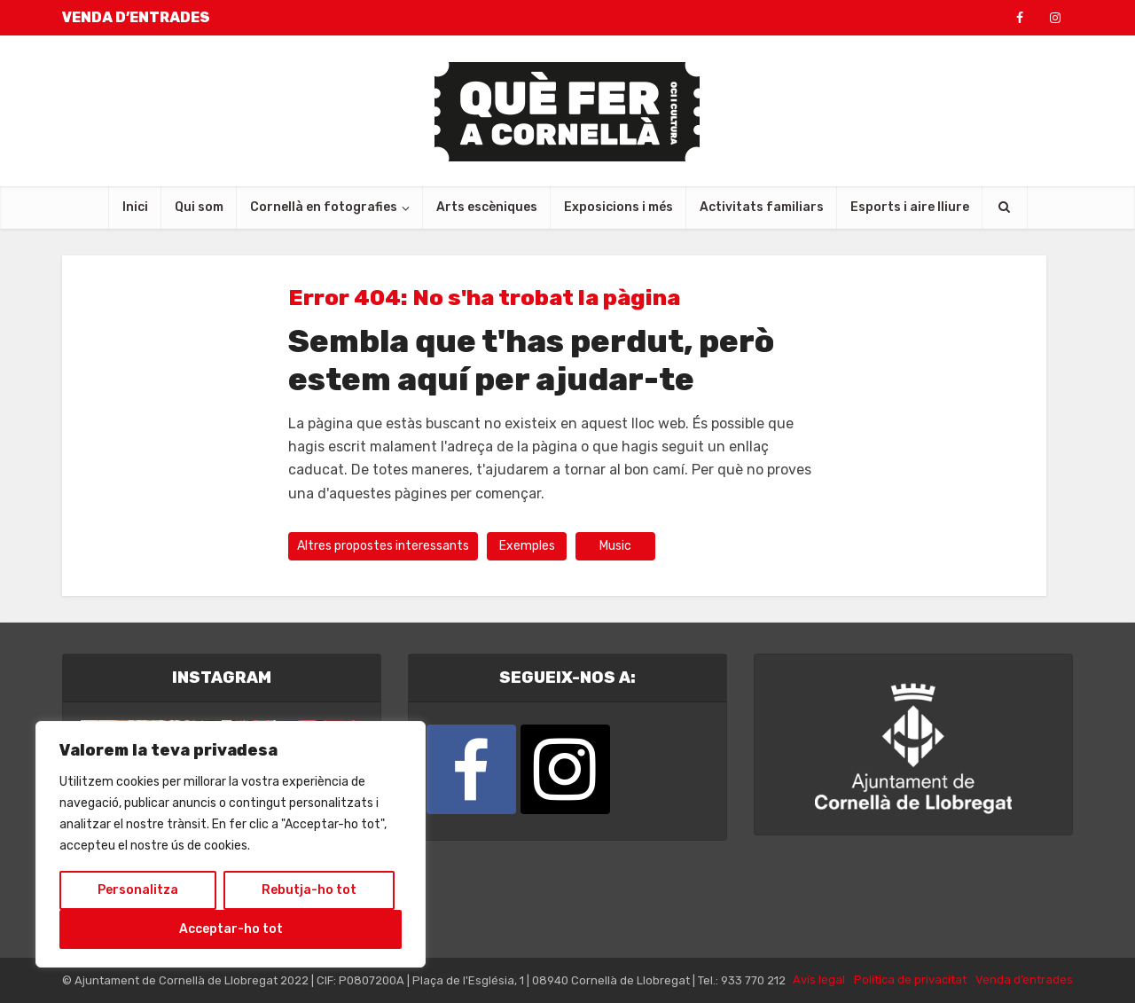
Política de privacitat (910, 979)
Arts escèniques (486, 207)
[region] (230, 844)
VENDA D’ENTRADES (136, 17)
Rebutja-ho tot (309, 889)
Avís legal (819, 979)
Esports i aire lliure (909, 207)
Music (615, 545)
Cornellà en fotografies (323, 207)
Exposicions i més (618, 207)
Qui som (199, 207)
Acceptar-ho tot (231, 928)
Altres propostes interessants (383, 545)
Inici (135, 207)
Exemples (527, 545)
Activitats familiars (762, 207)
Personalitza (138, 889)
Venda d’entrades (1024, 979)
